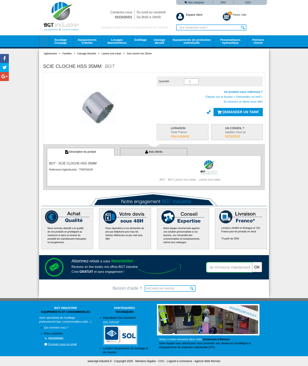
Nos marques (194, 2)
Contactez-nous (121, 15)
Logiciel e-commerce (179, 361)
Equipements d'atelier (87, 41)
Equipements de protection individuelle (192, 41)
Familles (67, 53)
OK (192, 288)
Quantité (164, 81)
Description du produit (80, 151)
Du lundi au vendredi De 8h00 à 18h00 (151, 15)
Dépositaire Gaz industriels (127, 330)
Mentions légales (145, 361)
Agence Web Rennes (207, 361)
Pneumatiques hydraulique (230, 41)
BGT (162, 179)
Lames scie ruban (111, 53)
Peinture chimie (258, 41)
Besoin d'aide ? (127, 288)
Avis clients (153, 151)
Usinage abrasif (159, 41)
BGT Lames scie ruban (182, 179)
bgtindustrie (50, 53)
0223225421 (54, 338)
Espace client (189, 15)
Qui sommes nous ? (56, 327)
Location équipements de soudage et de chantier (125, 350)
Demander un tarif (238, 112)
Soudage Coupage (60, 41)
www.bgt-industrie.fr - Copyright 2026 (110, 361)
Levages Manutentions (117, 41)
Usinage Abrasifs (86, 53)
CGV (248, 2)
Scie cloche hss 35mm (139, 53)
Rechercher (242, 27)
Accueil (44, 41)
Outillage (140, 39)
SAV (223, 2)
